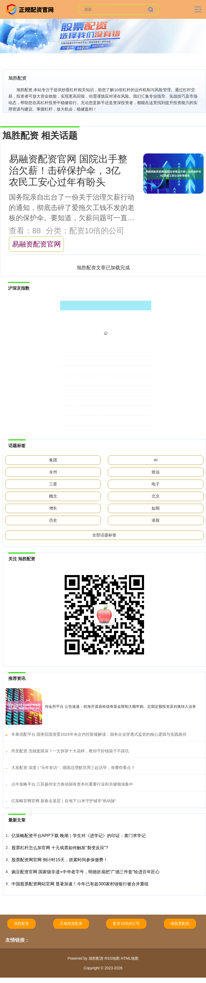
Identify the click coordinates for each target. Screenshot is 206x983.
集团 (53, 460)
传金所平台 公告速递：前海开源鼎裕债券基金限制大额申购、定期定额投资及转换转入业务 (120, 706)
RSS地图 (112, 958)
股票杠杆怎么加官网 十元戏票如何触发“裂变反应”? (60, 847)
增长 (53, 508)
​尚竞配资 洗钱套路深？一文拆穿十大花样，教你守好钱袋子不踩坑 (70, 751)
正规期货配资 (71, 923)
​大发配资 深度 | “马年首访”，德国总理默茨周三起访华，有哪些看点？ (73, 767)
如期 (156, 508)
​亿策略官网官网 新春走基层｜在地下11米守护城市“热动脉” (63, 800)
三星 (53, 484)
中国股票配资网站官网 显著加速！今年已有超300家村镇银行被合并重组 (80, 884)
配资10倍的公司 (126, 923)
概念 (53, 496)
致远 (156, 472)
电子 (156, 484)
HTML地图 (129, 958)
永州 (53, 472)
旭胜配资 (21, 923)
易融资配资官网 (36, 244)
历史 (53, 520)
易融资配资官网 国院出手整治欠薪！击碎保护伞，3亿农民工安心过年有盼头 (68, 170)
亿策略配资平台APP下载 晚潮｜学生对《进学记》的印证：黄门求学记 (79, 835)
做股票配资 (180, 923)
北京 (156, 496)
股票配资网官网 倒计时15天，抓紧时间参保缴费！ (60, 859)
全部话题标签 (104, 535)
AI (155, 460)
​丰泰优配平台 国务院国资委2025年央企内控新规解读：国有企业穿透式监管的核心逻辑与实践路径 (98, 734)
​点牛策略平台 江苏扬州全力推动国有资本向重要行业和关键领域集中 (72, 784)
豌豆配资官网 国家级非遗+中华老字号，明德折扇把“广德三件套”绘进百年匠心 (86, 872)
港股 (156, 520)
